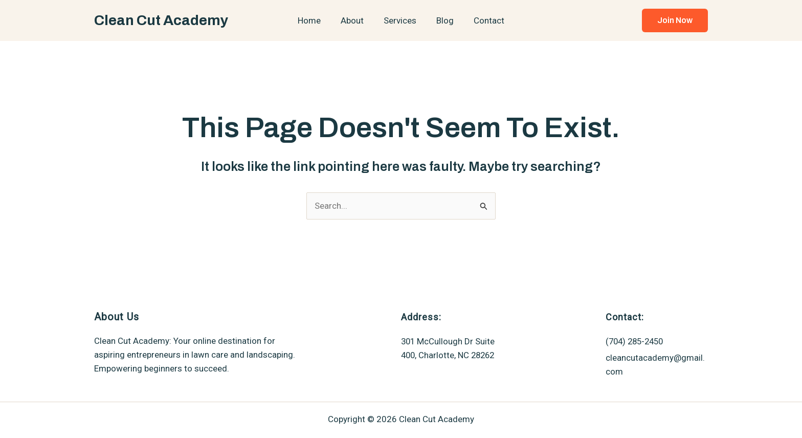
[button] (675, 20)
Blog (442, 20)
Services (400, 20)
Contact (484, 20)
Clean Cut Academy (161, 20)
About (354, 20)
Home (314, 20)
